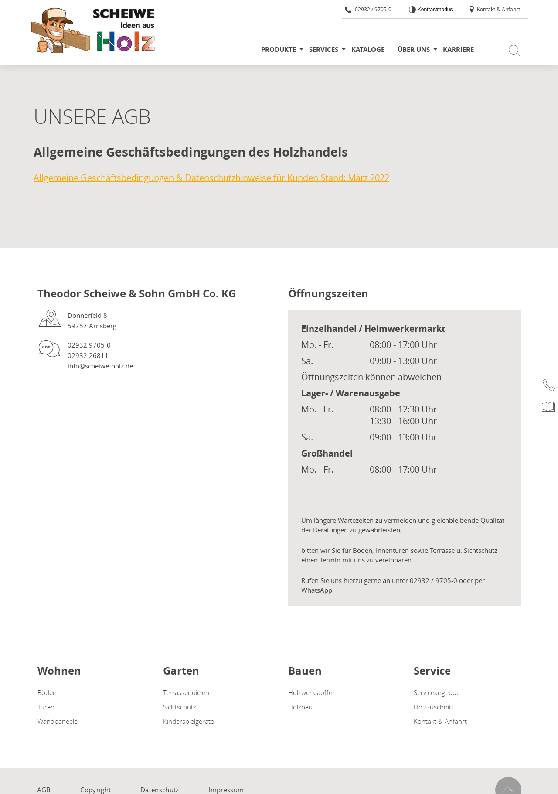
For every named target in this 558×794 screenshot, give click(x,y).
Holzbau (300, 706)
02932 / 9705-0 (368, 9)
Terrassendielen (186, 692)
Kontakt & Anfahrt (494, 9)
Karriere (458, 49)
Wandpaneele (57, 721)
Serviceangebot (436, 692)
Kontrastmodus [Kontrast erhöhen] (434, 10)
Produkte (278, 49)
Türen (45, 706)
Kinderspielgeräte (188, 721)
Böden (47, 692)
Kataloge (367, 49)
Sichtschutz (179, 706)
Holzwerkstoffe (310, 692)
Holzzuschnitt (433, 706)
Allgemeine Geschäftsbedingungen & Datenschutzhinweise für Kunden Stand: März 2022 (211, 178)
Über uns (414, 49)
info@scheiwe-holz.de (100, 365)
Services (323, 49)
